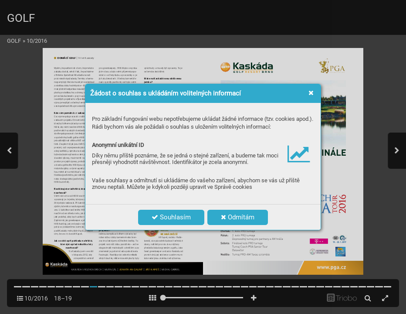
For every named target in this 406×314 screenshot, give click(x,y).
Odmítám (237, 217)
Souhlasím (171, 217)
